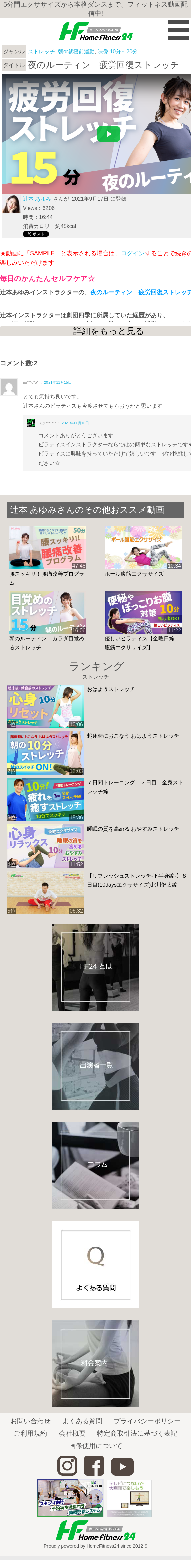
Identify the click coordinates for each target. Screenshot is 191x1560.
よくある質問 (82, 1421)
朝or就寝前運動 (76, 51)
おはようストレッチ (111, 689)
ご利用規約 (30, 1433)
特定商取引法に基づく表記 (137, 1433)
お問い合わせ (30, 1421)
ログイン (133, 253)
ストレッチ (41, 51)
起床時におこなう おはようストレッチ (133, 736)
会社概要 (72, 1433)
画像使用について (95, 1445)
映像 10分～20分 (118, 51)
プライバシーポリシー (147, 1421)
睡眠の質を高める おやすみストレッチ (133, 829)
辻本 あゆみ (37, 199)
